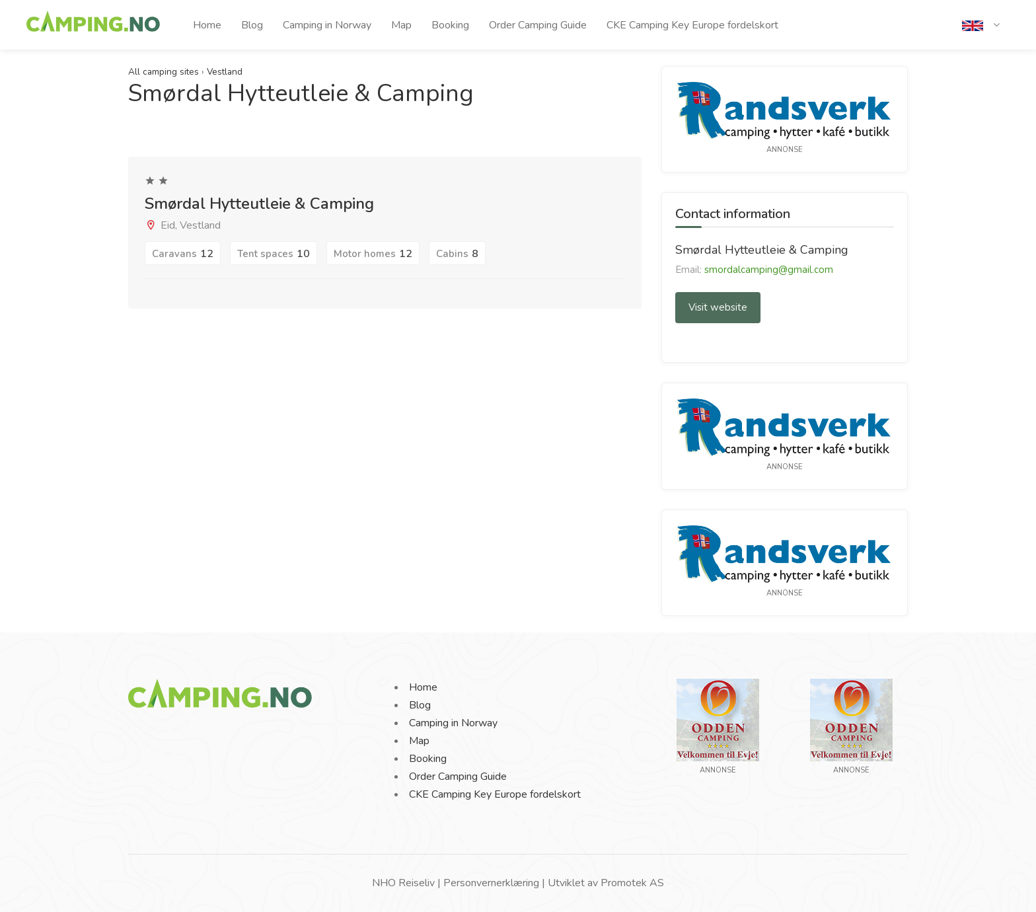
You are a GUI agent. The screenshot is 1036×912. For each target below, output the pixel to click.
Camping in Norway (327, 25)
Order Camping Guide (538, 25)
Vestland (224, 71)
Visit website (717, 307)
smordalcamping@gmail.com (768, 269)
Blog (252, 25)
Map (401, 25)
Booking (450, 25)
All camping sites (163, 71)
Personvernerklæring (491, 883)
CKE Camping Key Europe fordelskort (692, 25)
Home (207, 25)
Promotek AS (632, 883)
